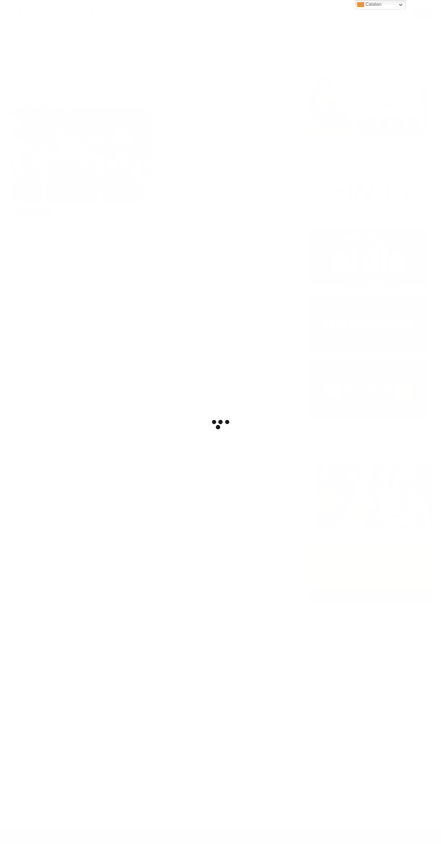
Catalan (369, 4)
